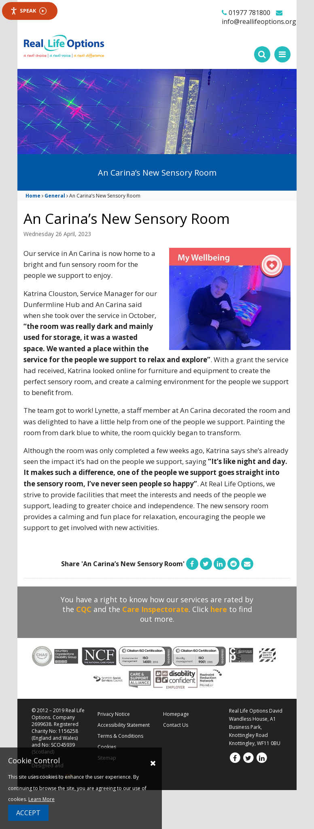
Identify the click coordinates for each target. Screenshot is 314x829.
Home (32, 195)
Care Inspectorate (155, 609)
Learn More (41, 799)
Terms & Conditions (120, 735)
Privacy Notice (114, 714)
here (218, 609)
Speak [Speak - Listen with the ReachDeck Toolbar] (28, 11)
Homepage (176, 714)
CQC (83, 609)
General (55, 195)
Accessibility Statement (124, 725)
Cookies (107, 746)
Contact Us (175, 725)
